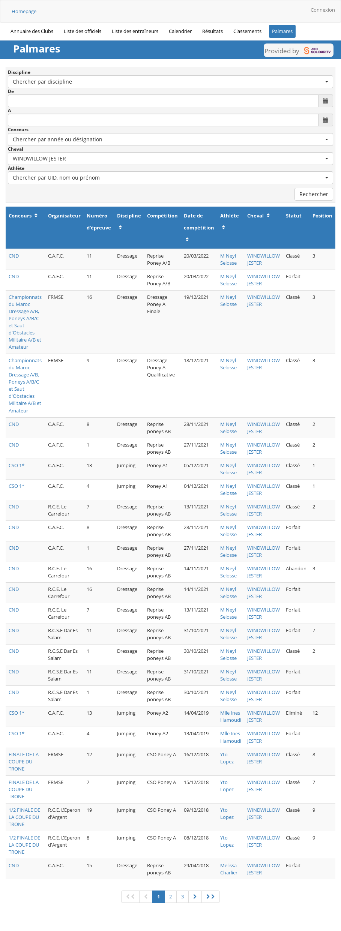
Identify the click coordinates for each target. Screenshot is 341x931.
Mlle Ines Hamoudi (230, 716)
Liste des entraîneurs (135, 31)
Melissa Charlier (228, 869)
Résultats (212, 31)
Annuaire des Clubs (32, 31)
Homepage (24, 11)
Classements (247, 31)
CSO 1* (16, 465)
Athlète (16, 168)
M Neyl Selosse (228, 259)
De (11, 91)
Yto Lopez (227, 758)
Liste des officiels (82, 31)
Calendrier (180, 31)
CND (14, 255)
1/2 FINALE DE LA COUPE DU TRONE (24, 817)
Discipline (19, 72)
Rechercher (313, 194)
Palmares (282, 31)
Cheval (15, 149)
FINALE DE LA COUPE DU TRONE (24, 761)
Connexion (323, 9)
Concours (18, 129)
